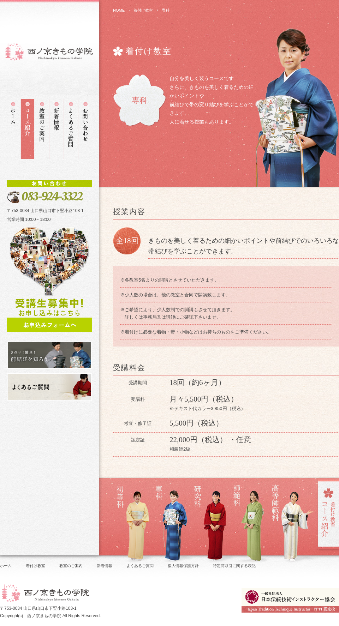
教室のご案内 (71, 566)
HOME (119, 10)
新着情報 (104, 566)
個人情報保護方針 (183, 566)
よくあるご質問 (140, 566)
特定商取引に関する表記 (234, 566)
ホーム (6, 566)
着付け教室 (143, 10)
